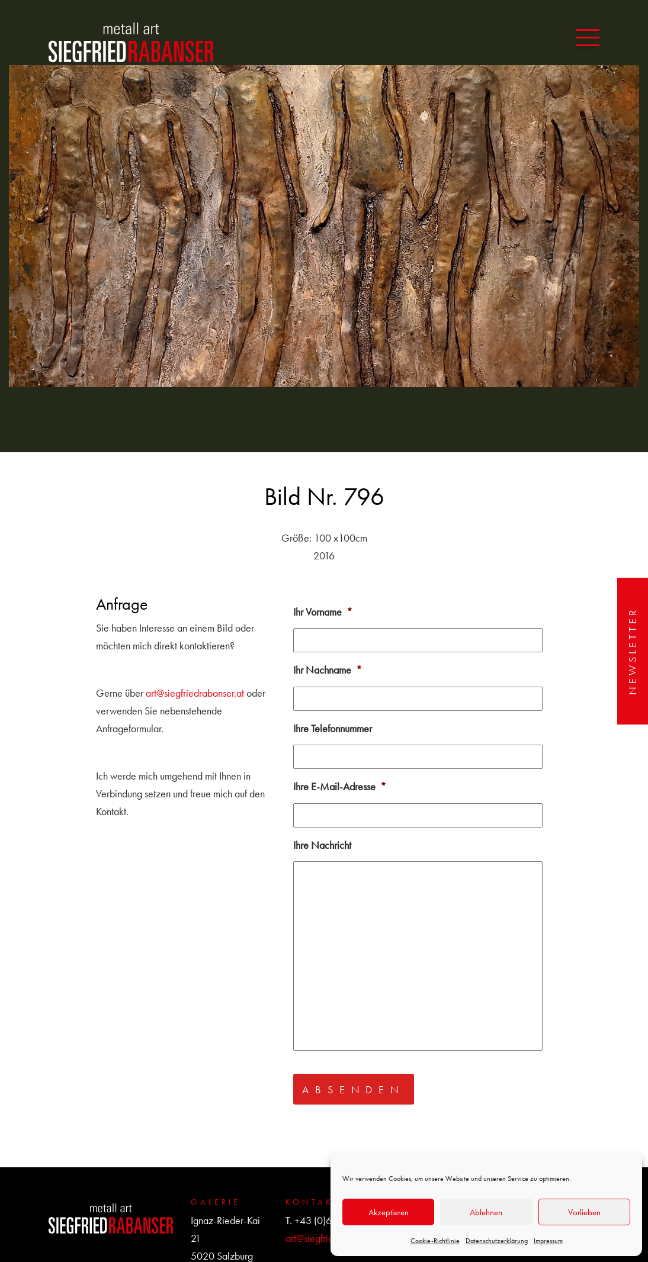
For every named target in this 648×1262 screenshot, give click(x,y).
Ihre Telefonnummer (332, 728)
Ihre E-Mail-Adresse (339, 786)
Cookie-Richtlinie (435, 1240)
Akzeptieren (388, 1212)
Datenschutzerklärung (497, 1240)
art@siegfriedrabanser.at (195, 693)
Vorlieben (584, 1212)
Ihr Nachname (327, 670)
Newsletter (632, 651)
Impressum (548, 1240)
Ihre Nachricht (322, 845)
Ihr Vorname (322, 612)
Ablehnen (486, 1212)
